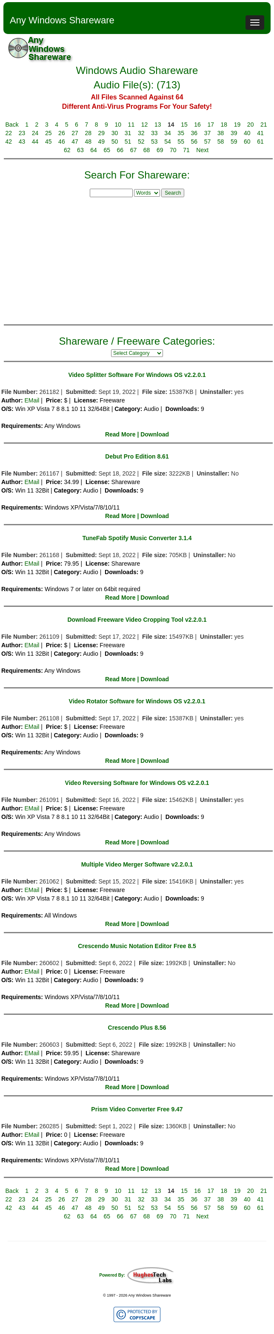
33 (154, 133)
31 (128, 133)
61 (260, 141)
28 (88, 133)
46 (61, 141)
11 (131, 124)
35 (180, 133)
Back (12, 124)
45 (48, 141)
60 (247, 141)
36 (194, 133)
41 (260, 133)
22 (9, 133)
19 (237, 124)
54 (167, 141)
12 (144, 124)
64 (93, 150)
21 (263, 124)
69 (160, 150)
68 (146, 150)
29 (101, 133)
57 (207, 141)
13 (157, 124)
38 (220, 133)
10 (117, 124)
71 (186, 150)
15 (184, 124)
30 (114, 133)
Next (202, 150)
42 (9, 141)
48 (88, 141)
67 (133, 150)
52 (141, 141)
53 (154, 141)
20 (250, 124)
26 (61, 133)
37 (207, 133)
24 (35, 133)
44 (35, 141)
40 (247, 133)
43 (22, 141)
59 (234, 141)
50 (114, 141)
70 (173, 150)
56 (194, 141)
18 (224, 124)
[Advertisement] (137, 259)
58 (220, 141)
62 (67, 150)
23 (22, 133)
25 (48, 133)
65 (106, 150)
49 (101, 141)
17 (210, 124)
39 (234, 133)
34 (167, 133)
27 (74, 133)
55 (180, 141)
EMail (31, 400)
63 (80, 150)
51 (128, 141)
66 (120, 150)
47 (74, 141)
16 (197, 124)
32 (141, 133)
